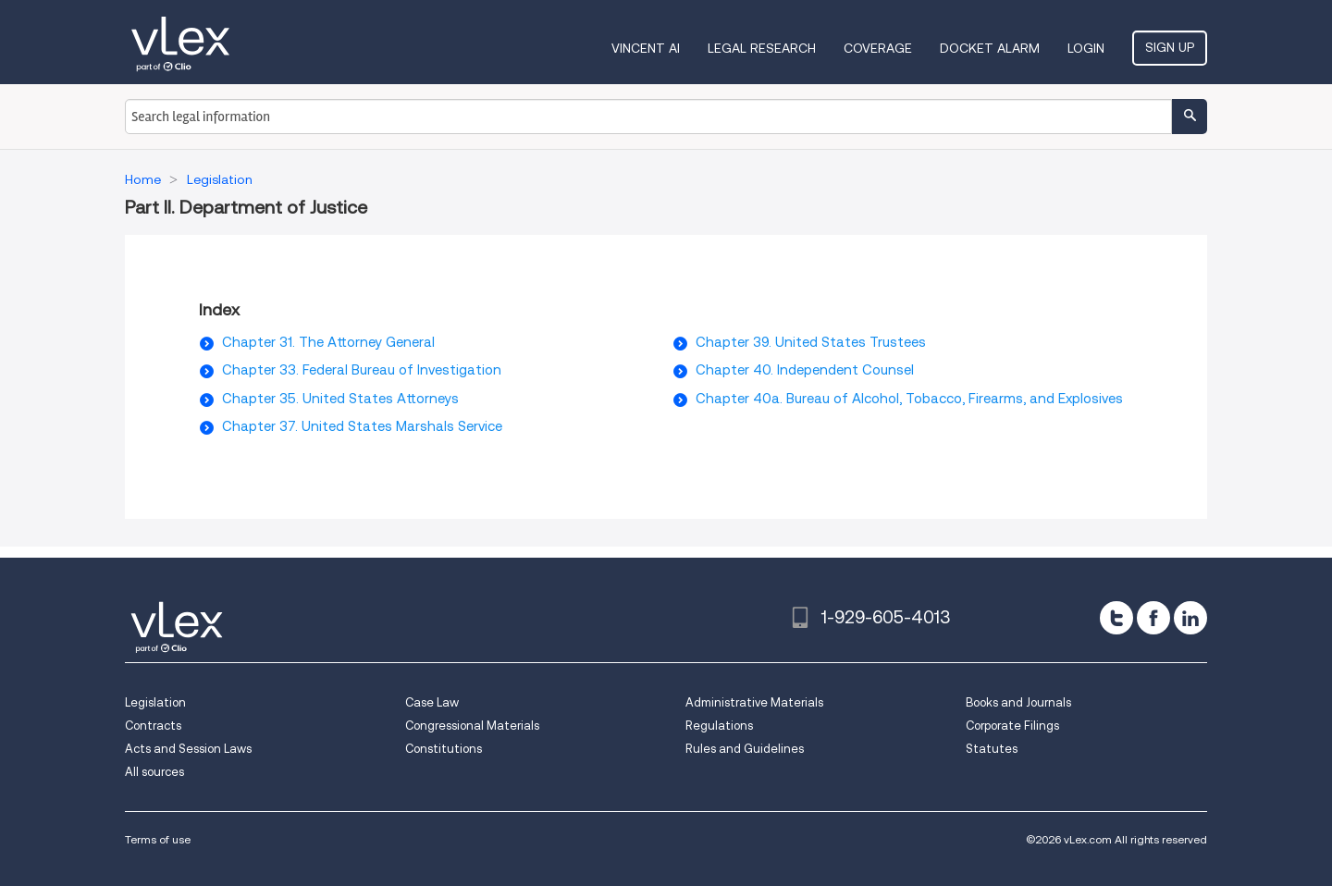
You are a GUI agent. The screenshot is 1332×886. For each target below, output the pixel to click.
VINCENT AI (645, 48)
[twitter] (1116, 617)
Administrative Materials (754, 702)
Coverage (878, 48)
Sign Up (1169, 47)
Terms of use (158, 839)
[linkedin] (1190, 617)
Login (1085, 48)
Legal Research (762, 48)
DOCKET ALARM (990, 48)
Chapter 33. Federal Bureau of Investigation (361, 370)
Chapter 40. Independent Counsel (805, 370)
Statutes (992, 749)
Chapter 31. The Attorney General (328, 342)
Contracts (153, 725)
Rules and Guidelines (744, 749)
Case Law (432, 702)
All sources (154, 772)
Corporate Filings (1012, 725)
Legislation (155, 702)
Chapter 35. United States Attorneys (340, 398)
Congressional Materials (472, 725)
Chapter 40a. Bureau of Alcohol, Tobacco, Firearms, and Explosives (909, 398)
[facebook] (1153, 617)
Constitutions (443, 749)
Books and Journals (1018, 702)
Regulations (719, 725)
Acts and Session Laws (188, 749)
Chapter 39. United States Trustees (811, 342)
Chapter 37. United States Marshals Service (362, 426)
